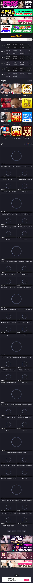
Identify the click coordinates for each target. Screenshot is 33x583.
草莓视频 (22, 73)
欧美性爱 (29, 56)
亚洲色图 (15, 62)
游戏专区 (29, 44)
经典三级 (15, 59)
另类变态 (29, 59)
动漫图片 (29, 62)
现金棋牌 (22, 47)
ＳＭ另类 (29, 53)
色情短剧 (15, 76)
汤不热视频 (29, 73)
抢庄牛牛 (29, 47)
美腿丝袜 (8, 64)
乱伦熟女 (22, 59)
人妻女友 (22, 68)
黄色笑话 (22, 70)
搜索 (30, 39)
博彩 (2, 46)
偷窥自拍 (8, 62)
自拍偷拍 (15, 50)
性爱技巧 (29, 70)
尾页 (24, 531)
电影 (2, 57)
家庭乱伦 (15, 68)
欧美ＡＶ (22, 50)
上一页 (13, 531)
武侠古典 (29, 68)
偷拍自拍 (15, 56)
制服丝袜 (8, 59)
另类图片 (29, 64)
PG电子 (8, 44)
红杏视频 (8, 76)
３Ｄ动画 (29, 50)
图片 (2, 63)
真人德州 (15, 44)
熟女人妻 (8, 53)
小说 (2, 69)
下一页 (19, 531)
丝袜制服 (15, 53)
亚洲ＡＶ (8, 50)
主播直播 (22, 53)
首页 (9, 531)
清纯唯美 (15, 64)
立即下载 (27, 579)
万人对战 (22, 44)
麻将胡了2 (8, 47)
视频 (2, 51)
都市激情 (8, 68)
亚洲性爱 (8, 56)
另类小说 (15, 70)
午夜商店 (15, 73)
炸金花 (15, 47)
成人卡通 (22, 56)
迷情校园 (8, 70)
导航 (2, 75)
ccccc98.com (16, 35)
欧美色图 (22, 62)
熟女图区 (22, 64)
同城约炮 (8, 73)
